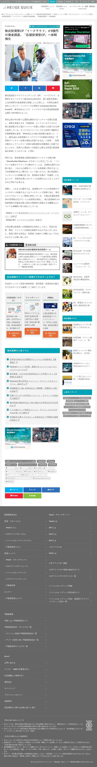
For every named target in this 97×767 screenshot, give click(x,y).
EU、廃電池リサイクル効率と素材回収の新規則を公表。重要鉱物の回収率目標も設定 (82, 303)
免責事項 (8, 701)
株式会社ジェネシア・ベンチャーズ (34, 475)
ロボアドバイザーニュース (17, 566)
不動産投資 (36, 1)
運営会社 (8, 682)
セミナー (8, 592)
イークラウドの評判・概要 (28, 220)
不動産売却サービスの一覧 (17, 646)
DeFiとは (52, 534)
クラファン (28, 1)
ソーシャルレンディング (77, 409)
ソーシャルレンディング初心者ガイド (64, 592)
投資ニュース (11, 465)
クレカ (85, 1)
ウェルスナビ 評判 (70, 406)
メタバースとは (55, 547)
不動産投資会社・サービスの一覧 (18, 627)
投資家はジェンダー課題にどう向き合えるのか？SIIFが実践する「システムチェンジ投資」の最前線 (82, 325)
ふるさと (44, 1)
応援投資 (52, 471)
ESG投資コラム (61, 7)
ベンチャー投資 (13, 468)
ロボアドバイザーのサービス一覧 (62, 576)
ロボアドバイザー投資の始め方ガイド (64, 569)
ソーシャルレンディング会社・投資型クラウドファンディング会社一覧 (69, 600)
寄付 (93, 1)
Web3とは (53, 521)
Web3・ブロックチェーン (16, 560)
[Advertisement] (77, 162)
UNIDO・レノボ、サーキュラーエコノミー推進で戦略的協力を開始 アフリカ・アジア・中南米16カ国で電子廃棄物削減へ (82, 212)
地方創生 (29, 471)
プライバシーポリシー (13, 695)
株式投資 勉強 (70, 403)
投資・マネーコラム (12, 521)
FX (77, 1)
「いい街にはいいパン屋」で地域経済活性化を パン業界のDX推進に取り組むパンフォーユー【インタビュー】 (82, 377)
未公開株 (39, 468)
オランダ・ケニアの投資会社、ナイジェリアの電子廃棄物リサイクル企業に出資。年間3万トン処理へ (82, 199)
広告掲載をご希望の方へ (14, 675)
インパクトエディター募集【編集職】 (82, 7)
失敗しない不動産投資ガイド (16, 620)
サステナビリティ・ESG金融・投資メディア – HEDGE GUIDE (61, 762)
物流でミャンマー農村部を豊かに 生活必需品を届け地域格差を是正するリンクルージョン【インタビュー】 (82, 351)
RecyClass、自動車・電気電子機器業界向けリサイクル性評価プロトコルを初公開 (82, 277)
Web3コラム (11, 527)
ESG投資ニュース (48, 7)
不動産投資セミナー (69, 412)
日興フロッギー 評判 (83, 415)
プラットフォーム (13, 475)
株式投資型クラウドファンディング (19, 478)
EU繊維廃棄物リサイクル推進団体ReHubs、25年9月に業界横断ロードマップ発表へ (82, 225)
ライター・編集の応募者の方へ (17, 669)
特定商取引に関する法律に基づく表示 (19, 707)
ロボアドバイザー (69, 415)
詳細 (32, 731)
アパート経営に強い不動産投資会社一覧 (22, 640)
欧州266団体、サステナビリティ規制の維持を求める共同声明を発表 (82, 290)
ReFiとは (52, 540)
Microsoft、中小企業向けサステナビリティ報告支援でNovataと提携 (82, 251)
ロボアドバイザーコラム (16, 534)
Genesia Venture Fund (42, 478)
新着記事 (42, 461)
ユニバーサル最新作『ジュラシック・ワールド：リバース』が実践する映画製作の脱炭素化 (82, 264)
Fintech (51, 461)
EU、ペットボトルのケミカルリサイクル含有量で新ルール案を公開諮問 (82, 238)
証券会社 (79, 403)
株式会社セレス (41, 471)
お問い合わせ (9, 663)
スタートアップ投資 (81, 400)
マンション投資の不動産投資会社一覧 (21, 633)
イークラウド (49, 468)
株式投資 (68, 1)
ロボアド (20, 1)
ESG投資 (52, 1)
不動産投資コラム (13, 547)
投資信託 (60, 1)
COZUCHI (69, 400)
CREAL (86, 403)
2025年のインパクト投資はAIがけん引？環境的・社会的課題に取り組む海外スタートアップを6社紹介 (82, 364)
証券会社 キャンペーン (71, 397)
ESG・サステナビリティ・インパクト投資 (21, 461)
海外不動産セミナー (84, 412)
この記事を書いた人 (15, 245)
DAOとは (52, 553)
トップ (4, 1)
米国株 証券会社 (85, 397)
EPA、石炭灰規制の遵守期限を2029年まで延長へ (82, 186)
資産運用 (53, 465)
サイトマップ (9, 688)
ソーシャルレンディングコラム (18, 540)
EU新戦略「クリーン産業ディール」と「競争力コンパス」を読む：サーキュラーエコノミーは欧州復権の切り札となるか (82, 338)
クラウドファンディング (28, 465)
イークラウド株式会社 (15, 471)
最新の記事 (32, 245)
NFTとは (52, 527)
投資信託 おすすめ (84, 406)
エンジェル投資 (27, 468)
